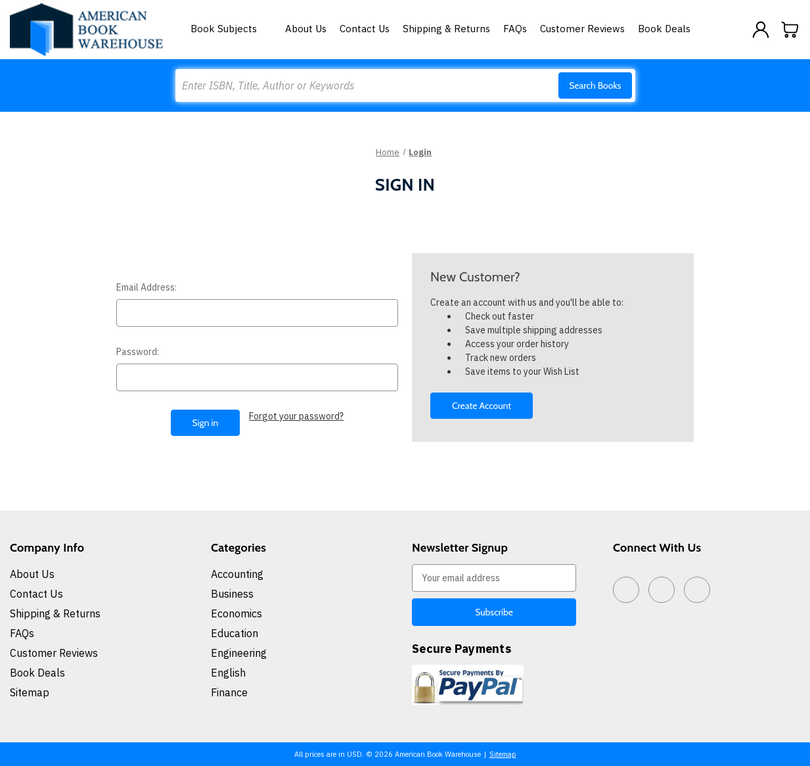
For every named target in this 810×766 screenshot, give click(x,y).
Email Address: (146, 287)
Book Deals (664, 28)
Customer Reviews (582, 28)
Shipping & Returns (446, 28)
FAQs (515, 28)
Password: (137, 352)
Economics (236, 613)
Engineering (239, 652)
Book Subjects (231, 28)
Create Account (481, 406)
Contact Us (365, 28)
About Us (305, 28)
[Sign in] (761, 29)
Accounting (237, 574)
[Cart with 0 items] (790, 29)
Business (232, 593)
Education (234, 633)
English (228, 672)
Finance (229, 692)
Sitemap (29, 692)
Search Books (595, 85)
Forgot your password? (296, 416)
